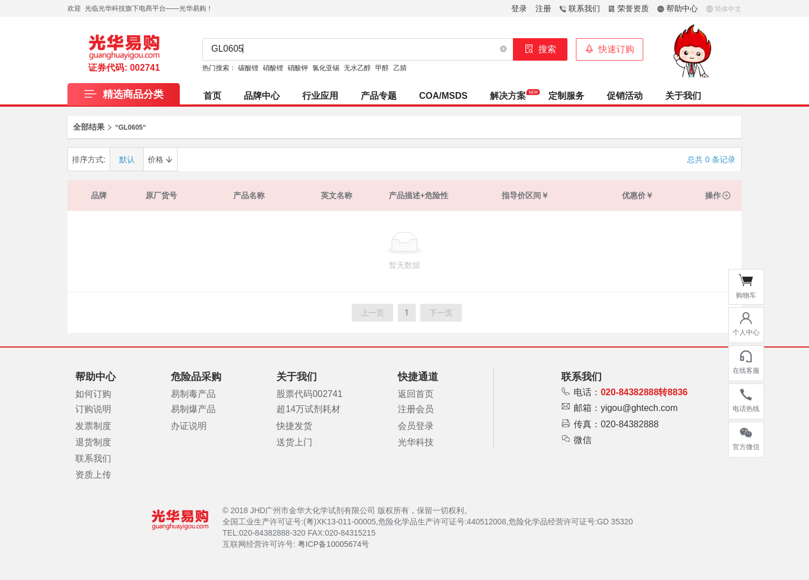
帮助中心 (677, 8)
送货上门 (294, 442)
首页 (212, 96)
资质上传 (93, 474)
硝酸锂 (273, 68)
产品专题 (379, 96)
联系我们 (580, 8)
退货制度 (93, 442)
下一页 (441, 312)
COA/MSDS (443, 96)
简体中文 (724, 9)
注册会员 (416, 409)
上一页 (372, 312)
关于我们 (683, 96)
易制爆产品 (193, 409)
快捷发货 (294, 426)
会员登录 (416, 426)
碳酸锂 (248, 68)
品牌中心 (262, 96)
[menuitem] (212, 93)
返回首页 (416, 394)
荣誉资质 (628, 8)
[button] (503, 49)
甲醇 (382, 68)
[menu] (467, 93)
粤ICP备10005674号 (334, 544)
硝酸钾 (298, 68)
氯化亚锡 (325, 68)
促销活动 (625, 96)
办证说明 (189, 426)
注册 (543, 8)
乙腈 (400, 68)
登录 (519, 8)
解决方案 (508, 96)
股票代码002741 (309, 394)
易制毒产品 (193, 394)
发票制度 (93, 426)
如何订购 (93, 394)
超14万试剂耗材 (308, 409)
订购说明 (93, 409)
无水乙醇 (357, 68)
